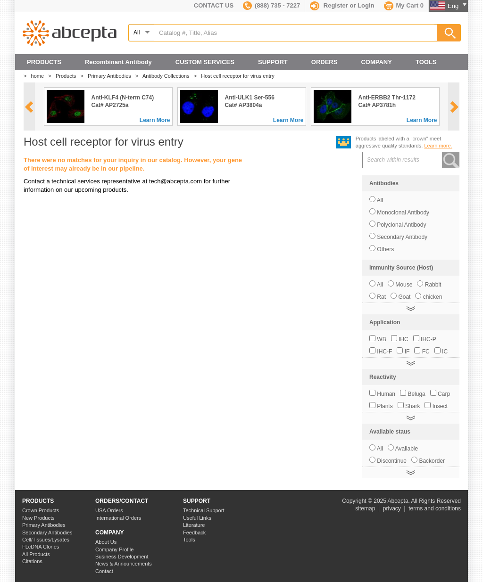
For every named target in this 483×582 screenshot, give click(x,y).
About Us (106, 542)
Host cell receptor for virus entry (239, 76)
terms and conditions (434, 508)
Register (336, 5)
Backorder (432, 461)
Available (406, 448)
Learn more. (438, 145)
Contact (104, 571)
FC (426, 351)
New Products (38, 518)
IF (407, 351)
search (451, 160)
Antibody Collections (168, 76)
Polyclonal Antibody (401, 224)
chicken (432, 297)
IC (445, 351)
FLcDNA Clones (40, 546)
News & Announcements (123, 563)
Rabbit (433, 284)
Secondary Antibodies (47, 532)
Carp (444, 394)
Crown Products (40, 510)
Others (385, 249)
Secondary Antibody (402, 237)
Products (68, 76)
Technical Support (203, 510)
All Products (36, 554)
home (40, 76)
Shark (412, 406)
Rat (381, 297)
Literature (194, 525)
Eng (457, 5)
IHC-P (428, 339)
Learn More (155, 120)
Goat (404, 297)
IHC (403, 339)
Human (386, 394)
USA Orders (109, 510)
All (380, 200)
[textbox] (294, 33)
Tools (189, 539)
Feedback (194, 532)
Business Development (122, 556)
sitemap (365, 508)
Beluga (416, 394)
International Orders (118, 518)
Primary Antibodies (111, 76)
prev (29, 107)
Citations (32, 561)
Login (366, 5)
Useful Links (197, 518)
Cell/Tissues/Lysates (45, 539)
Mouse (403, 284)
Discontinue (392, 461)
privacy (392, 508)
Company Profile (114, 549)
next (454, 107)
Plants (384, 406)
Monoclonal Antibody (403, 212)
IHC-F (384, 351)
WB (381, 339)
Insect (440, 406)
